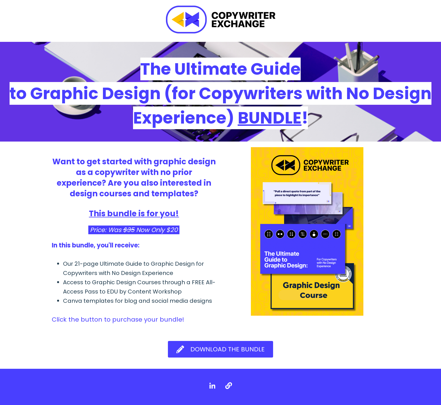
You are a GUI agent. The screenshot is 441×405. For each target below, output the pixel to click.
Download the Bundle (220, 349)
